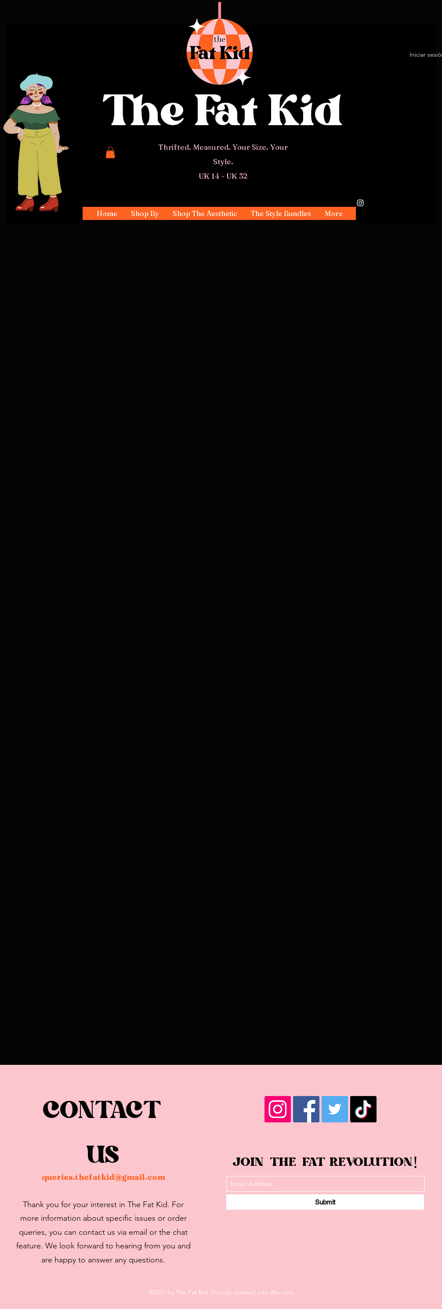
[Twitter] (335, 1109)
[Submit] (325, 1202)
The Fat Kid (223, 116)
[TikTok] (363, 1109)
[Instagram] (360, 202)
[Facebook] (306, 1109)
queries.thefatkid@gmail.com (103, 1177)
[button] (145, 213)
